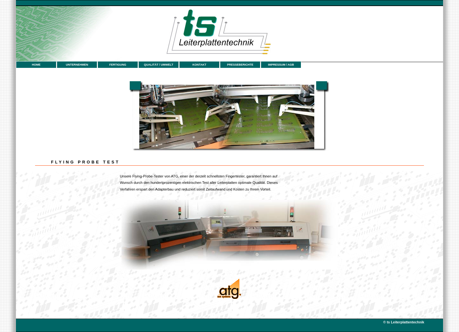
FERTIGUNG (117, 64)
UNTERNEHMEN (77, 64)
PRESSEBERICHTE (240, 64)
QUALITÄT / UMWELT (158, 64)
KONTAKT (199, 64)
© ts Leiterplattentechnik (404, 322)
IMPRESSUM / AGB (281, 64)
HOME (36, 64)
